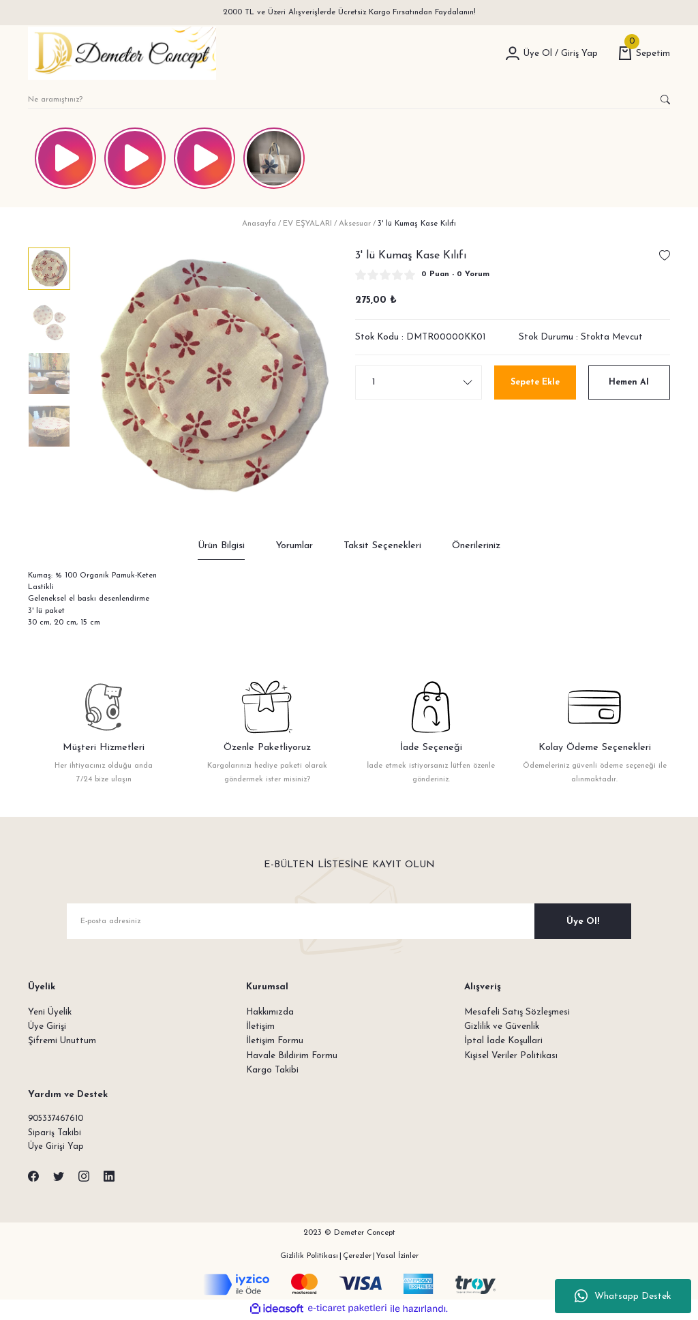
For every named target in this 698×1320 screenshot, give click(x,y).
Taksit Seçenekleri (382, 546)
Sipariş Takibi (55, 1134)
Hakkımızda (270, 1012)
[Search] (349, 99)
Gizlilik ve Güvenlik (501, 1026)
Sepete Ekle (535, 382)
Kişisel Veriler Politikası (511, 1055)
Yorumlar (294, 546)
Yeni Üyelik (50, 1012)
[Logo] (122, 53)
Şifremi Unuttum (62, 1040)
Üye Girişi (47, 1026)
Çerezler (357, 1258)
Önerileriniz (476, 546)
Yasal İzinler (397, 1258)
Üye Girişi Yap (56, 1148)
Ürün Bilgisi (221, 546)
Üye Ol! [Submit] (582, 921)
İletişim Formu (274, 1040)
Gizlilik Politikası (309, 1258)
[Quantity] (418, 382)
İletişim (260, 1026)
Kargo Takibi (272, 1070)
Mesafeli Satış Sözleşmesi (517, 1012)
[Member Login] (512, 53)
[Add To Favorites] (664, 255)
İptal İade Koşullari (503, 1040)
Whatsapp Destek (623, 1296)
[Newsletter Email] (349, 921)
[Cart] (644, 53)
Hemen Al (628, 382)
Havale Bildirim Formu (291, 1055)
